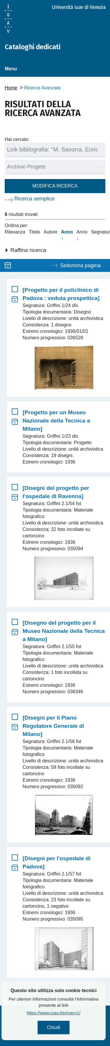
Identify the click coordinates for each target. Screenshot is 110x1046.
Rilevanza (15, 231)
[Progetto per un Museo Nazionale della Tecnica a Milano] (56, 420)
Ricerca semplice (34, 199)
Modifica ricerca (55, 185)
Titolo (34, 231)
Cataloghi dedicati (32, 47)
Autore (50, 231)
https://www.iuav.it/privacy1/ (69, 1012)
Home (11, 87)
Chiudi (69, 1027)
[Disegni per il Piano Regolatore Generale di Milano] (53, 726)
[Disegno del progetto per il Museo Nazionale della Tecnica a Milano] (64, 631)
